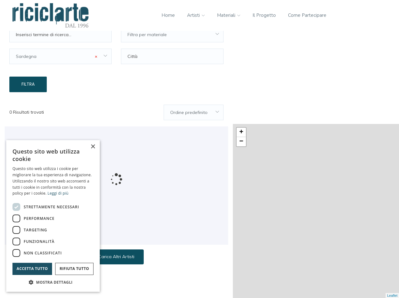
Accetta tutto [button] (32, 268)
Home (168, 15)
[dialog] (53, 216)
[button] (53, 282)
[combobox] (172, 48)
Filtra (28, 98)
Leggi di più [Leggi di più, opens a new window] (58, 193)
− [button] (241, 49)
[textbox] (172, 48)
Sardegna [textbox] (56, 70)
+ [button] (241, 39)
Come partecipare (307, 15)
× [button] (92, 146)
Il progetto (264, 15)
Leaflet (392, 295)
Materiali (228, 15)
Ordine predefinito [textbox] (189, 126)
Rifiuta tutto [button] (74, 268)
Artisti (196, 15)
